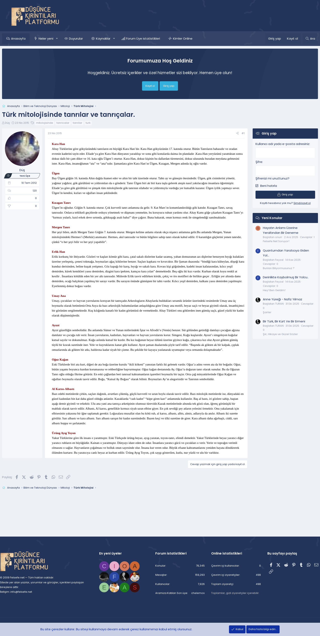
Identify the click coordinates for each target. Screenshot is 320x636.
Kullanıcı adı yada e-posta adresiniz (273, 144)
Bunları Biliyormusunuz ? (270, 268)
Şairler (258, 311)
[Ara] (301, 38)
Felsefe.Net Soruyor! (267, 241)
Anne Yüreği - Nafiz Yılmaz (273, 298)
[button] (66, 38)
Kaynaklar (112, 38)
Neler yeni (55, 38)
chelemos (194, 593)
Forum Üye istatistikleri (152, 38)
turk (97, 123)
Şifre (250, 161)
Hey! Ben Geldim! (265, 290)
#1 (234, 133)
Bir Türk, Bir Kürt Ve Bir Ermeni (275, 321)
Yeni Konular (263, 217)
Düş (16, 123)
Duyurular (85, 38)
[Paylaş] (228, 133)
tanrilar (86, 123)
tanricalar (72, 123)
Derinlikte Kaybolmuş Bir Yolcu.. (277, 276)
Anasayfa (27, 38)
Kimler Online (191, 38)
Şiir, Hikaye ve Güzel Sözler (271, 333)
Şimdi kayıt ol (293, 202)
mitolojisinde (53, 123)
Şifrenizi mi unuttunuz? (263, 178)
